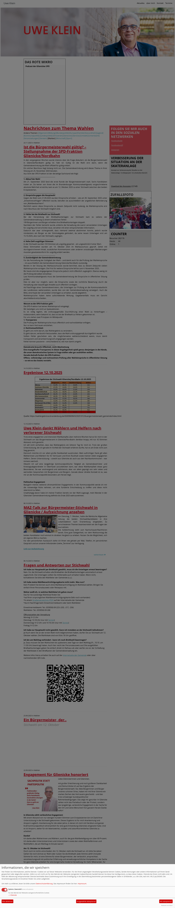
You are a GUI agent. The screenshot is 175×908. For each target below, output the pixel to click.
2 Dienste (12, 895)
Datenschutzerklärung (44, 883)
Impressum (82, 883)
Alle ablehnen (7, 901)
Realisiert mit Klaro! (167, 905)
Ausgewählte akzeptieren (86, 901)
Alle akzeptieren (166, 901)
